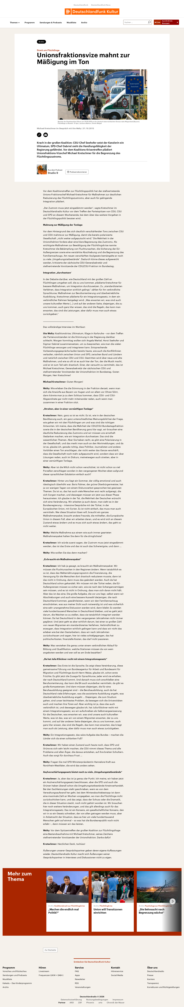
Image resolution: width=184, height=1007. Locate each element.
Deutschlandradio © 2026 (92, 996)
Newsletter (80, 979)
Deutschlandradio (155, 971)
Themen (14, 22)
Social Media (117, 975)
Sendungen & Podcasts (51, 22)
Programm (30, 22)
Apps (77, 975)
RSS (77, 983)
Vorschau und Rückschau (15, 971)
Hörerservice (117, 971)
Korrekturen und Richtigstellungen (163, 987)
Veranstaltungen (83, 987)
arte (100, 1002)
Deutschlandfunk (81, 5)
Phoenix (90, 1002)
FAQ (77, 971)
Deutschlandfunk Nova (100, 5)
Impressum (118, 999)
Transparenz (153, 983)
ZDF (80, 1002)
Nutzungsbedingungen (97, 999)
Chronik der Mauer (115, 1002)
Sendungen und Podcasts (15, 975)
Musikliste (71, 22)
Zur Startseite (50, 950)
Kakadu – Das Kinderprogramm (17, 983)
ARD (72, 1002)
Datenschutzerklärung (71, 999)
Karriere (151, 979)
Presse (150, 975)
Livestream (44, 971)
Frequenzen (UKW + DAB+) (51, 975)
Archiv (84, 22)
